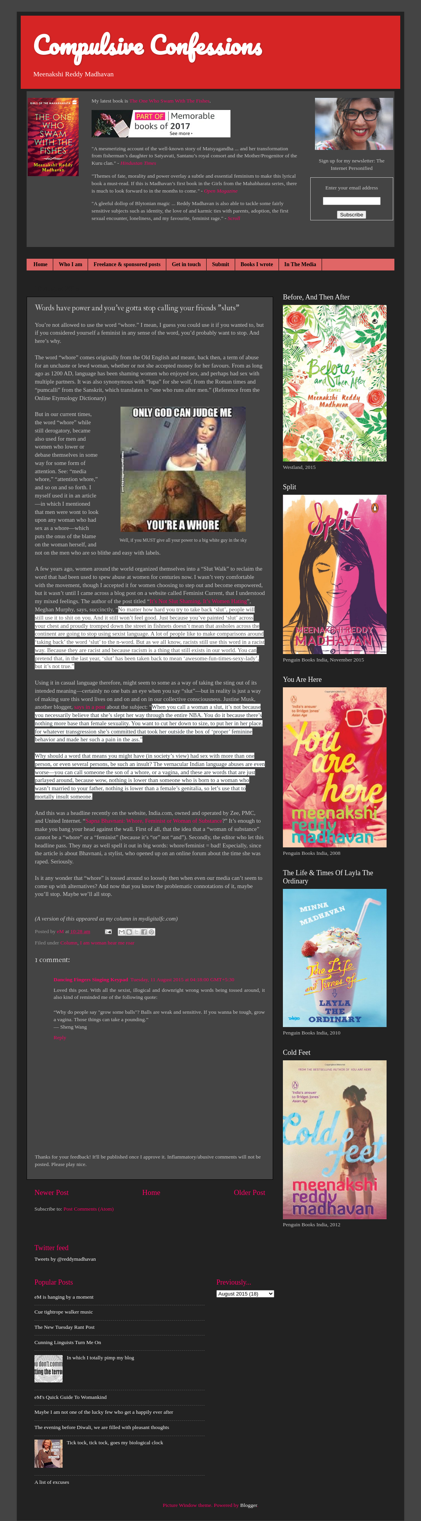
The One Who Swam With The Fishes (170, 101)
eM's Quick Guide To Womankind (70, 1397)
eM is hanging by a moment (64, 1297)
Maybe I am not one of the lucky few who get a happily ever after (103, 1412)
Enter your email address (351, 188)
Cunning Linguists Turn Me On (67, 1342)
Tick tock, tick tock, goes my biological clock (115, 1442)
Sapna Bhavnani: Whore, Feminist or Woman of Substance (153, 821)
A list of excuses (51, 1482)
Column (68, 943)
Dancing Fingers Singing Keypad (91, 979)
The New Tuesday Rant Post (64, 1327)
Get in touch (186, 264)
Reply (60, 1037)
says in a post (89, 707)
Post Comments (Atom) (88, 1209)
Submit (220, 264)
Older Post (249, 1192)
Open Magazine (220, 191)
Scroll (234, 218)
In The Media (300, 264)
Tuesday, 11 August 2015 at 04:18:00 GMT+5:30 (182, 979)
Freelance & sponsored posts (127, 264)
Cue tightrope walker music (63, 1312)
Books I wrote (257, 264)
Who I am (70, 264)
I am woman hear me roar (107, 943)
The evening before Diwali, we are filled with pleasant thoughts (101, 1427)
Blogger (248, 1505)
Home (41, 264)
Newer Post (51, 1192)
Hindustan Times (138, 163)
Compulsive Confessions (146, 44)
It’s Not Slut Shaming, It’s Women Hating (198, 601)
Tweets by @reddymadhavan (65, 1259)
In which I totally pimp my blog (100, 1358)
